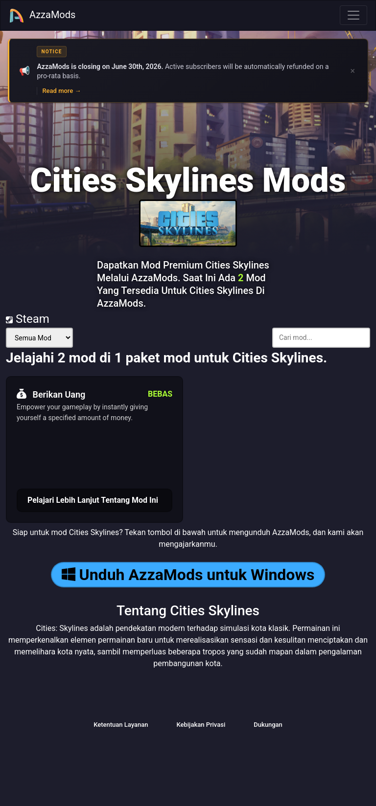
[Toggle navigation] (353, 15)
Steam (27, 319)
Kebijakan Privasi (200, 724)
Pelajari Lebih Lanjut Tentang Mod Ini (92, 500)
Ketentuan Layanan (121, 724)
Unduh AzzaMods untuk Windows (188, 574)
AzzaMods (42, 15)
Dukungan (268, 724)
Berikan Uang (51, 394)
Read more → (61, 90)
